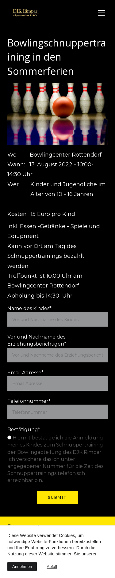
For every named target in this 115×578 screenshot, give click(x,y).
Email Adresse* (25, 373)
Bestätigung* (23, 429)
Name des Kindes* (29, 308)
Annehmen (22, 566)
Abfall (52, 566)
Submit (57, 497)
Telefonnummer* (29, 401)
